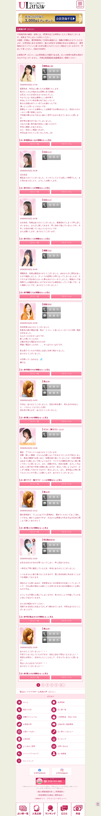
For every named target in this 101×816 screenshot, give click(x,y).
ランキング (58, 739)
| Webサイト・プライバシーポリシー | (50, 799)
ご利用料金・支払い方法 (64, 717)
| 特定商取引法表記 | (46, 795)
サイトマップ (24, 761)
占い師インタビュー (62, 732)
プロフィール (66, 144)
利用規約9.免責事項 (53, 58)
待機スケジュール (26, 717)
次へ (62, 685)
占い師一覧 (58, 710)
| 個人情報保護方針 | (45, 792)
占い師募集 (58, 754)
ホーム (22, 702)
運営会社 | (59, 795)
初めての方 (24, 710)
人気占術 (23, 739)
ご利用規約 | (59, 792)
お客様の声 (24, 724)
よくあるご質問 (25, 746)
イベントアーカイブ (27, 754)
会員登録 (57, 702)
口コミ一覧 (34, 144)
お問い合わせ (59, 746)
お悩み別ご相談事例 (62, 724)
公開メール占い (25, 732)
